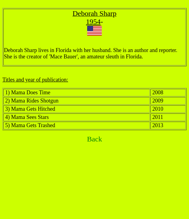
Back (94, 139)
